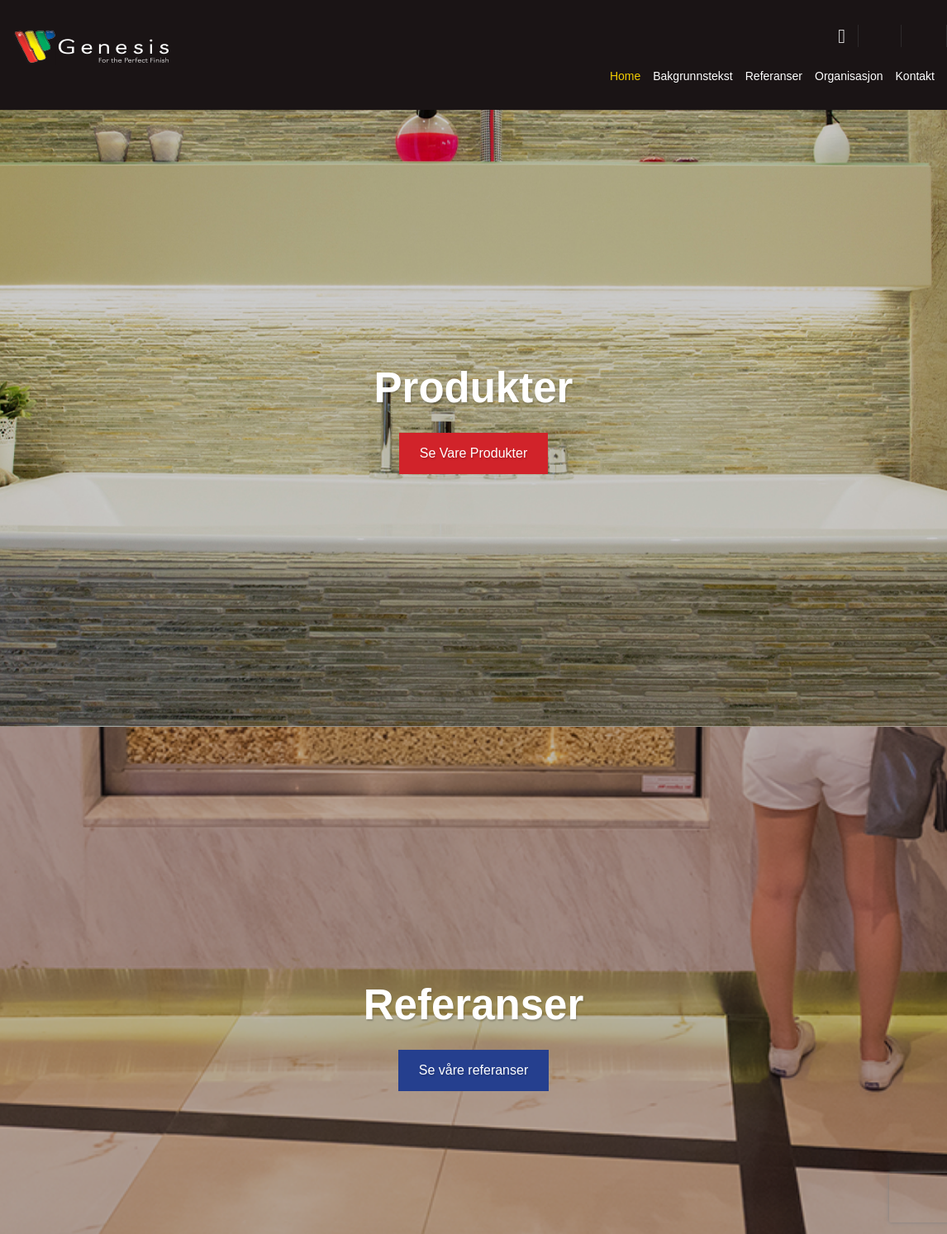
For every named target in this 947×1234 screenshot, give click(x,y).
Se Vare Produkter (473, 453)
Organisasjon (849, 76)
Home (625, 76)
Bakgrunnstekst (693, 76)
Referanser (773, 76)
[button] (880, 36)
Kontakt (915, 76)
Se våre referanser (474, 1070)
